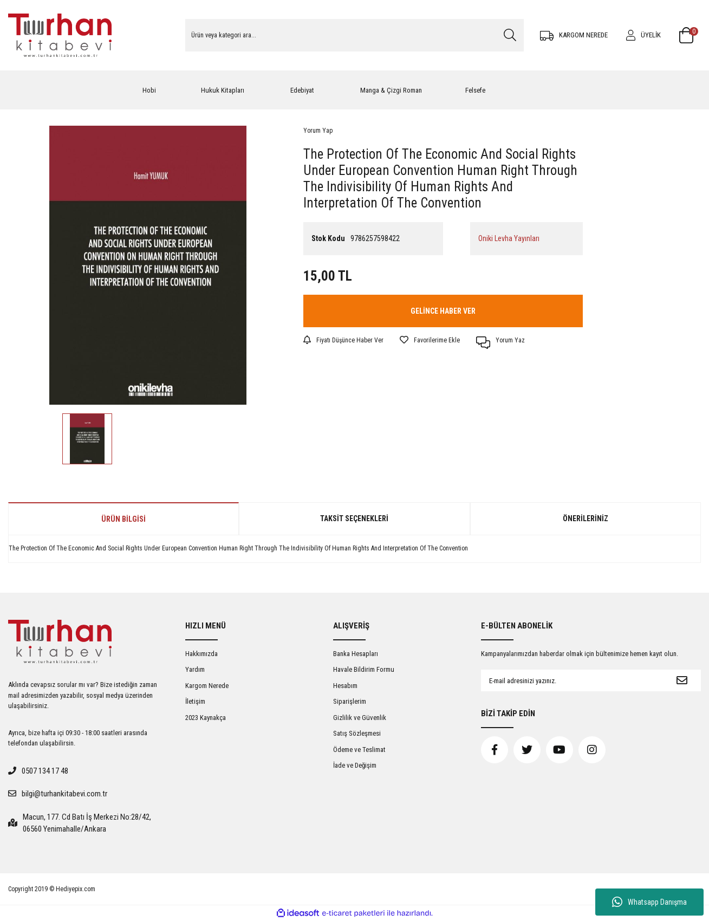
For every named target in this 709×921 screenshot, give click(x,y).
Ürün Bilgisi (123, 519)
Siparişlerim (349, 701)
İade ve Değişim (354, 765)
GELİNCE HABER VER (443, 311)
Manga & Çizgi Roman (391, 90)
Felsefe (475, 90)
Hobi (149, 90)
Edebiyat (302, 90)
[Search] (354, 35)
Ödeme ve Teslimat (359, 749)
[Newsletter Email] (572, 680)
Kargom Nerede (207, 686)
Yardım (195, 669)
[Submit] (682, 680)
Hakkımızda (201, 654)
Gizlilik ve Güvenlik (359, 718)
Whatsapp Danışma (649, 902)
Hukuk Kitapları (222, 90)
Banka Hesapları (355, 654)
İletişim (195, 701)
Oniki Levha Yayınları (508, 238)
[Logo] (60, 35)
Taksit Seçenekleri (354, 518)
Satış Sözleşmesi (357, 733)
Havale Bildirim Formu (363, 669)
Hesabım (345, 686)
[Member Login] (643, 35)
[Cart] (690, 35)
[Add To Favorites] (430, 340)
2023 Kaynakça (205, 718)
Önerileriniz (585, 518)
